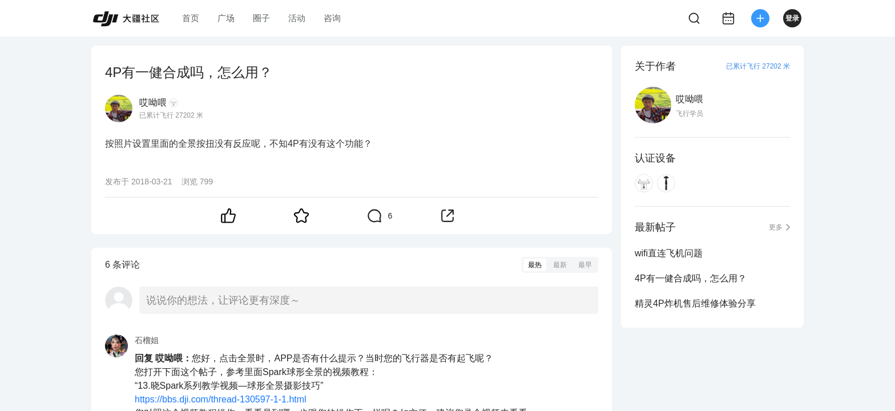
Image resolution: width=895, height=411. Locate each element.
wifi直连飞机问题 (669, 253)
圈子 (261, 18)
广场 (226, 18)
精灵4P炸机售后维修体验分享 (695, 303)
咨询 (332, 18)
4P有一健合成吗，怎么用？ (691, 278)
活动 (296, 18)
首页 (190, 18)
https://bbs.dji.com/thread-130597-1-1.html (221, 399)
